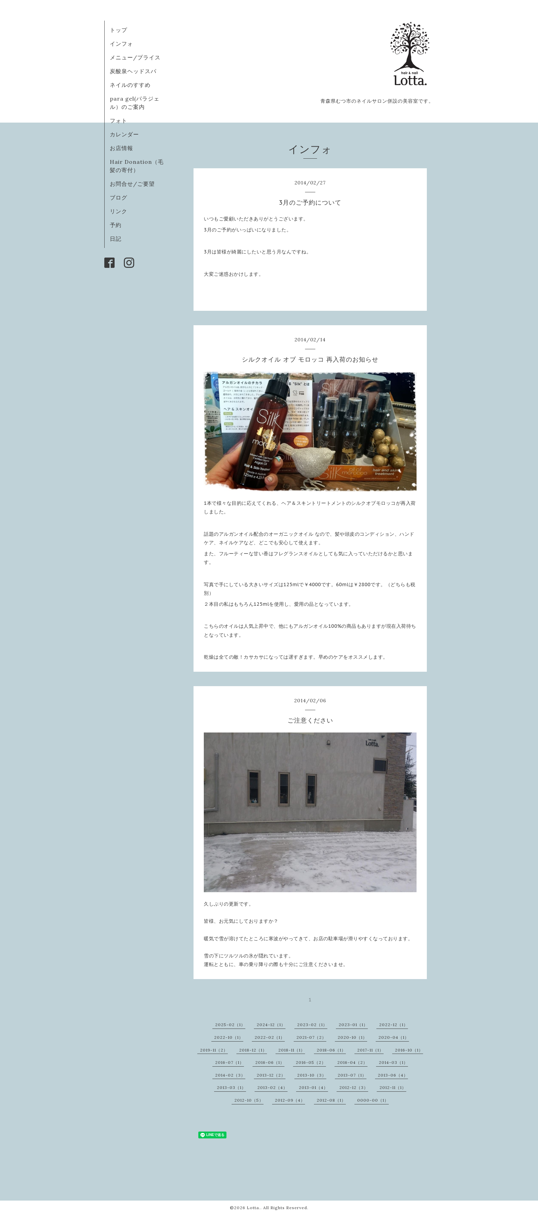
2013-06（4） (393, 1075)
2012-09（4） (290, 1100)
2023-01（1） (353, 1024)
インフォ (121, 43)
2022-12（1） (393, 1024)
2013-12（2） (271, 1075)
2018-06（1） (331, 1050)
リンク (118, 211)
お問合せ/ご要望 (132, 183)
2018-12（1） (253, 1050)
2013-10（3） (311, 1075)
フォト (118, 120)
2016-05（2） (311, 1062)
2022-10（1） (228, 1037)
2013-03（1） (231, 1087)
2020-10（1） (352, 1037)
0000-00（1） (373, 1100)
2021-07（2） (311, 1037)
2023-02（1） (312, 1024)
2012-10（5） (249, 1100)
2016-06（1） (269, 1062)
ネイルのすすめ (130, 84)
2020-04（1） (393, 1037)
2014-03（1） (393, 1062)
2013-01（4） (313, 1087)
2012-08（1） (331, 1100)
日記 (115, 238)
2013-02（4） (272, 1087)
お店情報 (121, 148)
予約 (115, 225)
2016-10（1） (409, 1050)
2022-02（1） (270, 1037)
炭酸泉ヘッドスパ (133, 71)
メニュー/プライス (135, 57)
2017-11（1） (370, 1050)
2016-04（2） (352, 1062)
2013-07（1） (352, 1075)
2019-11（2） (214, 1050)
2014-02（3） (230, 1075)
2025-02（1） (230, 1024)
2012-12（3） (353, 1087)
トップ (118, 29)
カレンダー (124, 134)
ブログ (118, 197)
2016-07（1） (229, 1062)
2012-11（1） (392, 1087)
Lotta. (253, 1207)
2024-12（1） (271, 1024)
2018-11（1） (291, 1050)
